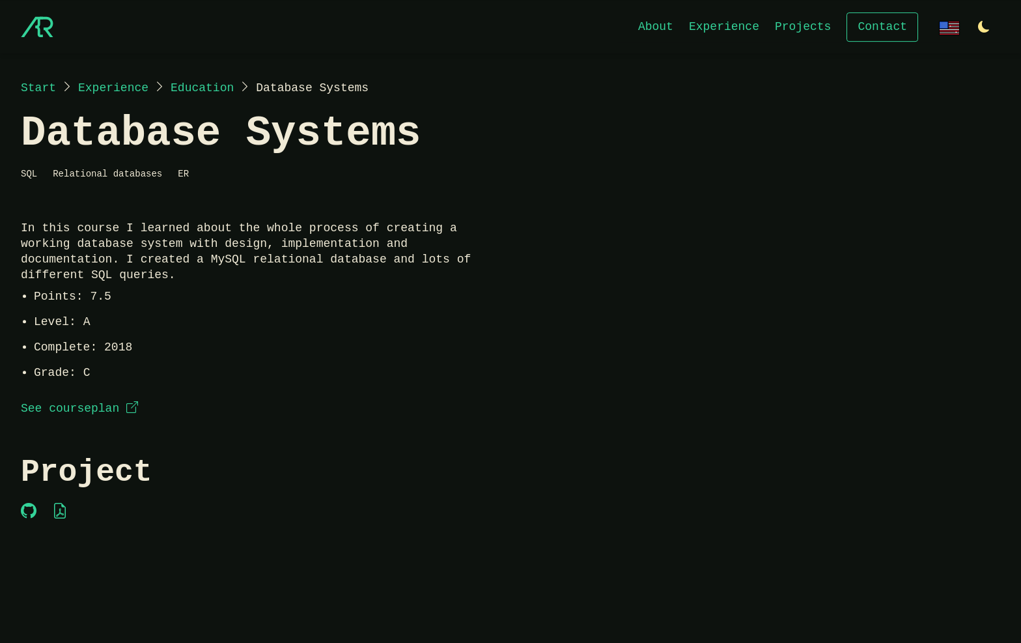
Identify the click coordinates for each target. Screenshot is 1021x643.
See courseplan (79, 408)
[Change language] (949, 26)
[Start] (37, 26)
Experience (724, 26)
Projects (803, 26)
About (655, 26)
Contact (882, 26)
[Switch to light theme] (984, 28)
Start (38, 87)
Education (202, 87)
